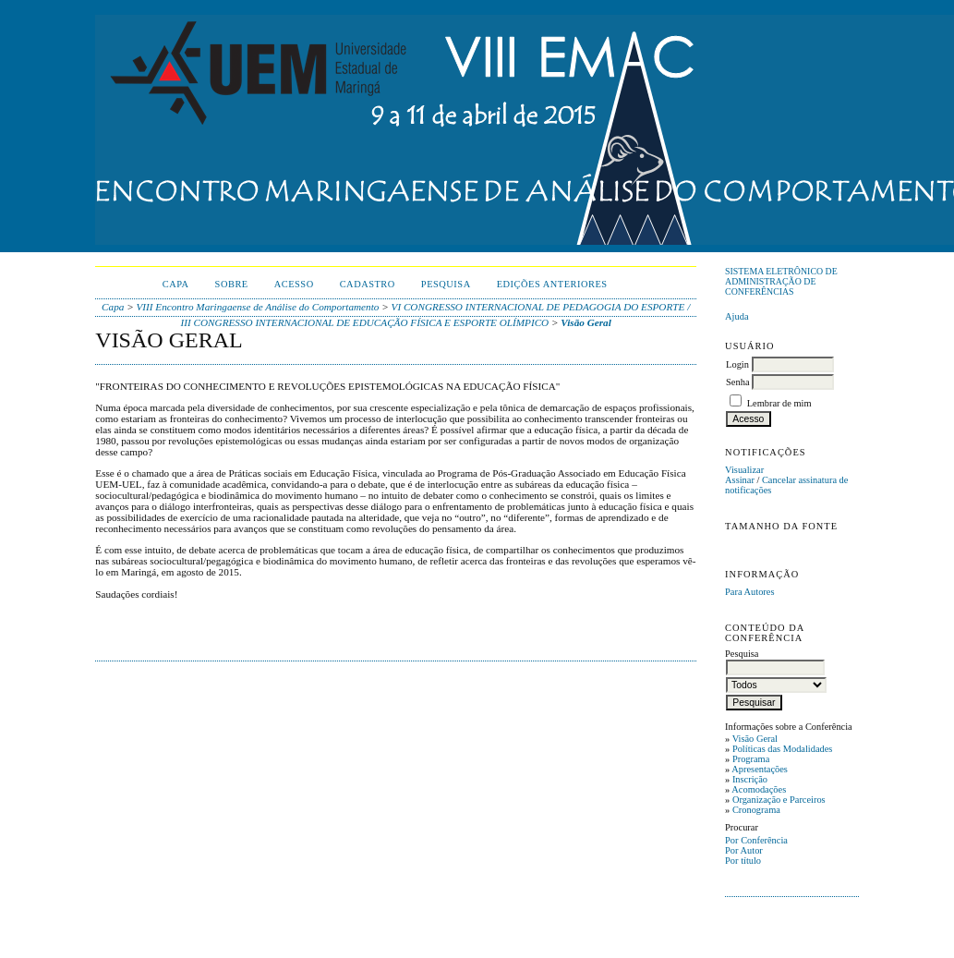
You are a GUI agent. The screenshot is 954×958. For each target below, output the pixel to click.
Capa (176, 284)
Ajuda (736, 316)
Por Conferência (756, 840)
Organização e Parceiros (779, 799)
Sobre (231, 284)
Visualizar (744, 470)
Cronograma (756, 810)
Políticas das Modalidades (782, 749)
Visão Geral (755, 739)
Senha (737, 382)
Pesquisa (446, 284)
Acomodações (758, 789)
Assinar (740, 480)
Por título (743, 860)
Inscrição (749, 779)
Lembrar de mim (779, 403)
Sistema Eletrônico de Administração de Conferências (781, 281)
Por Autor (744, 850)
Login (737, 364)
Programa (750, 759)
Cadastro (367, 284)
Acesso (294, 284)
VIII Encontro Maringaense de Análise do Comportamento (258, 306)
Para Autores (749, 592)
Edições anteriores (552, 284)
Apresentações (759, 769)
